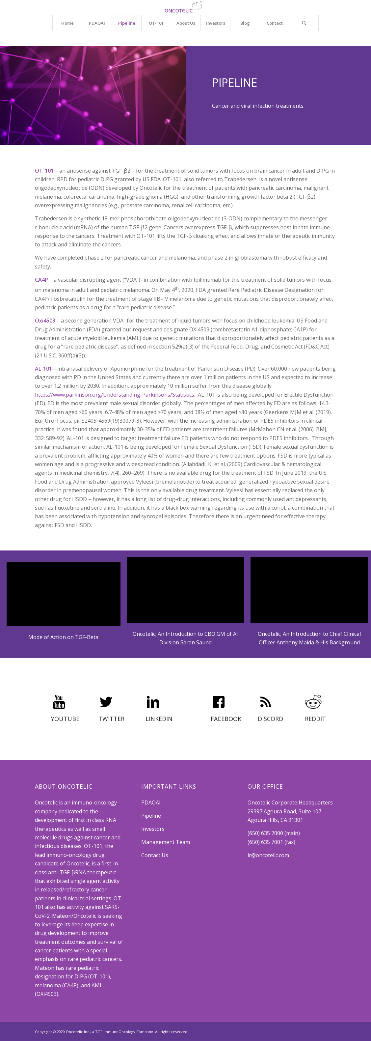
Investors (153, 828)
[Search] (304, 23)
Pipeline (151, 815)
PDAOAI (151, 802)
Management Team (165, 842)
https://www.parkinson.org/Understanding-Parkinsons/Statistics (114, 394)
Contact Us (154, 855)
